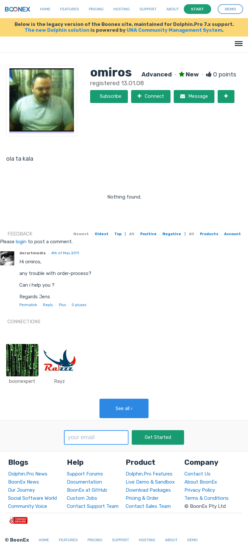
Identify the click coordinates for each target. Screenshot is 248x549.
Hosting (121, 9)
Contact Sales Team (148, 506)
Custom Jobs (82, 498)
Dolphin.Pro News (27, 474)
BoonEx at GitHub (87, 490)
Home (45, 9)
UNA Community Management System (174, 30)
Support (148, 9)
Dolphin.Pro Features (149, 474)
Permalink (28, 305)
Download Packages (148, 490)
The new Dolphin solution (57, 30)
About (172, 9)
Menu (237, 40)
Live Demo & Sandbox (150, 482)
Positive (148, 234)
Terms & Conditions (206, 498)
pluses (79, 305)
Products (209, 234)
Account (232, 234)
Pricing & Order (142, 498)
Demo (192, 540)
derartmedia (32, 253)
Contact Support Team (93, 506)
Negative (171, 234)
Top (117, 234)
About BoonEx (200, 482)
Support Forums (85, 474)
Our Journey (21, 490)
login (21, 242)
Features (69, 9)
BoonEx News (23, 482)
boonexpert (22, 381)
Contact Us (197, 474)
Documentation (84, 482)
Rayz (59, 381)
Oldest (101, 234)
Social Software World (32, 498)
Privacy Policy (199, 490)
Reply (48, 305)
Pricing (96, 9)
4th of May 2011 (65, 253)
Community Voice (27, 506)
